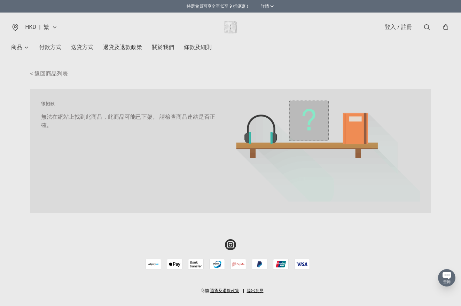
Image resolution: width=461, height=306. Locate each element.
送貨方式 (82, 47)
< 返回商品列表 (49, 73)
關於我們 (163, 47)
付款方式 (50, 47)
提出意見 (255, 290)
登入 (398, 27)
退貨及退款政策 (122, 47)
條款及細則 (198, 47)
